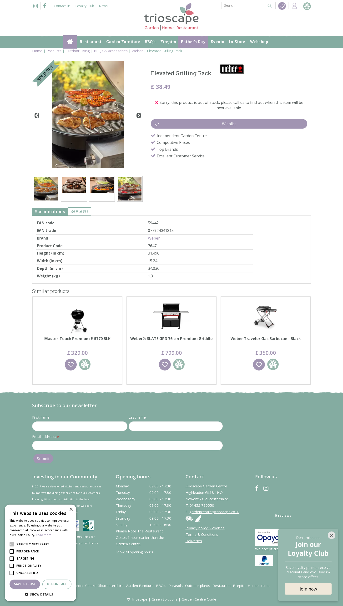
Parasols (175, 585)
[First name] (79, 426)
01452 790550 (202, 505)
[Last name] (176, 426)
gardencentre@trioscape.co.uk (214, 511)
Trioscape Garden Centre (206, 486)
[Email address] (127, 445)
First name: (41, 417)
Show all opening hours (134, 552)
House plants (259, 585)
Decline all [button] (56, 584)
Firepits (239, 585)
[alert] (40, 553)
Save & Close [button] (24, 584)
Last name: (137, 417)
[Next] (138, 115)
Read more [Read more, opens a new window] (44, 535)
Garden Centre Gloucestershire (98, 585)
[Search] (242, 5)
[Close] (331, 535)
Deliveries (194, 540)
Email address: (45, 437)
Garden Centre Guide (199, 599)
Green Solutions (164, 599)
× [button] (71, 509)
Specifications (50, 211)
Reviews (79, 211)
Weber (154, 238)
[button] (40, 594)
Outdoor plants (197, 585)
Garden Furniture (140, 585)
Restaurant (221, 585)
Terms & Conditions (202, 534)
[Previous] (37, 115)
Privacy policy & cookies (205, 528)
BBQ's (161, 585)
